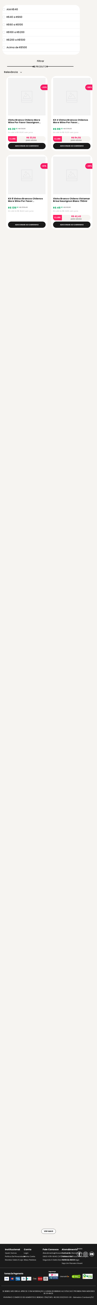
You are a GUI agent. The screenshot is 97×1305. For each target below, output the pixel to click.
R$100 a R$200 (13, 32)
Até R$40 (10, 9)
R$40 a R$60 (12, 17)
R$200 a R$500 (13, 40)
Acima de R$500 (14, 47)
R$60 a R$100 (12, 24)
